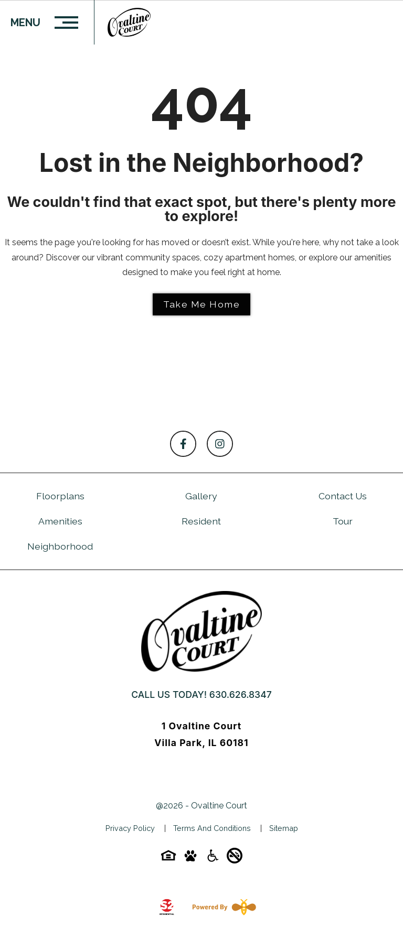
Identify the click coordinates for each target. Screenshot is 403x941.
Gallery (201, 495)
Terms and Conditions (212, 828)
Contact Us (343, 495)
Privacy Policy (130, 828)
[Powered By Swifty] (222, 906)
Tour (343, 521)
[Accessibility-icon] (212, 859)
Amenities (60, 521)
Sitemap (283, 828)
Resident (201, 521)
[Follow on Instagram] (220, 444)
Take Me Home (201, 304)
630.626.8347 (240, 694)
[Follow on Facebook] (183, 444)
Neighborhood (60, 546)
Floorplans (60, 495)
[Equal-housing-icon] (168, 859)
